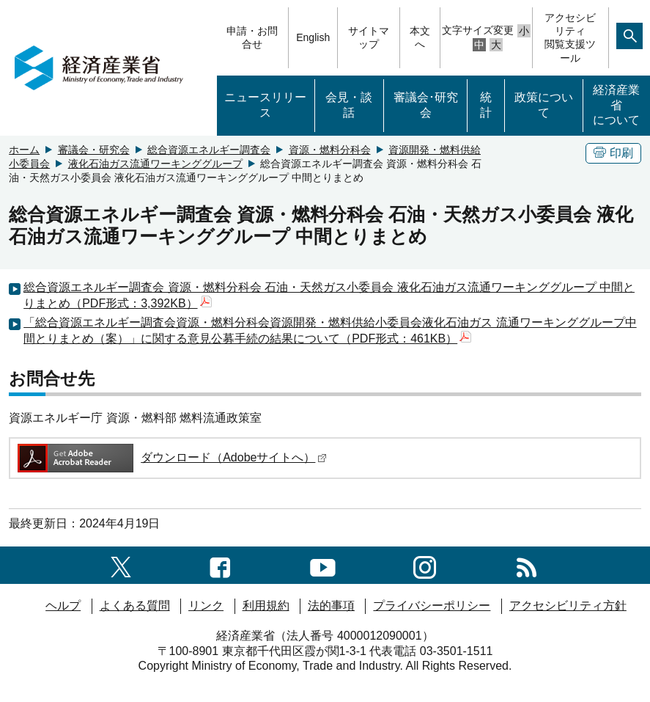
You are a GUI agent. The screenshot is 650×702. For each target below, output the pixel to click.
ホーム (24, 150)
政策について (543, 105)
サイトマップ (368, 37)
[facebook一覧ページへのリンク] (220, 564)
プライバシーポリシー (431, 605)
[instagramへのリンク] (424, 564)
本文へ (420, 37)
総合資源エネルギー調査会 (208, 150)
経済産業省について (616, 105)
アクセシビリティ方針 (568, 605)
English (313, 37)
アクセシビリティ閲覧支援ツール (570, 38)
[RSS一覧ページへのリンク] (526, 564)
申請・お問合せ (252, 37)
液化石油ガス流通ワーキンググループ (155, 163)
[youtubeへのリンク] (323, 564)
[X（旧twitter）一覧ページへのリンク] (121, 564)
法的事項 (331, 605)
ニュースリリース (265, 105)
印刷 (613, 153)
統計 (486, 105)
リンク (206, 605)
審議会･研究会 (426, 105)
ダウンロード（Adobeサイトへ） (171, 457)
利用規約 (266, 605)
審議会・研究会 (94, 150)
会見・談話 (348, 105)
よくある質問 (135, 605)
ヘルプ (63, 605)
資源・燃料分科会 (330, 150)
